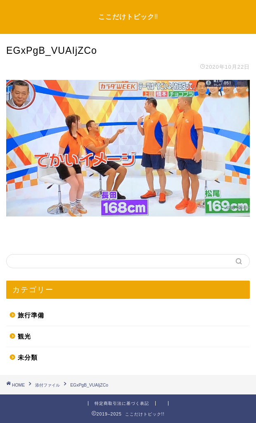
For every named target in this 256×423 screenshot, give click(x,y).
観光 (24, 336)
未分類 (28, 357)
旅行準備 (31, 315)
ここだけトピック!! (128, 16)
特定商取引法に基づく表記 (122, 403)
